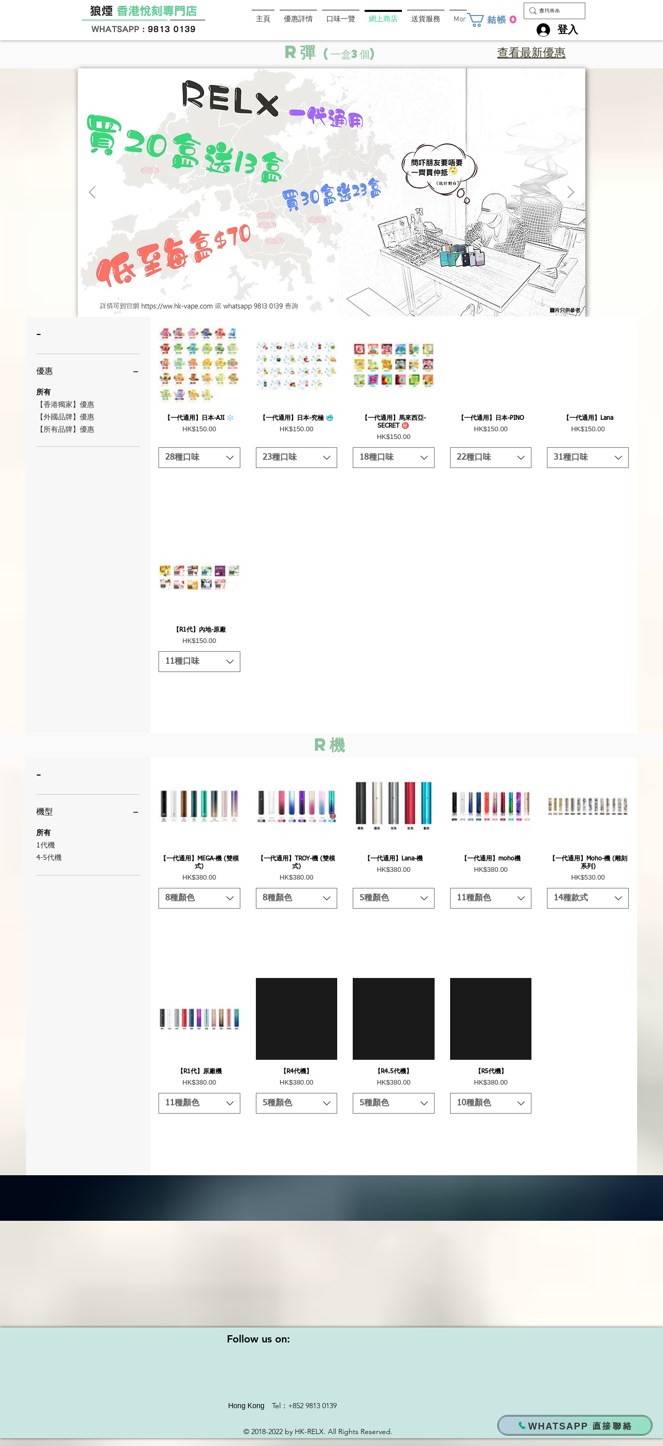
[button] (494, 20)
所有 (43, 391)
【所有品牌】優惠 (65, 428)
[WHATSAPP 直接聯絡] (575, 1425)
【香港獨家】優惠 (65, 403)
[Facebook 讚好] (229, 20)
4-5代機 (49, 856)
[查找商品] (551, 11)
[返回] (92, 192)
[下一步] (571, 192)
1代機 (45, 844)
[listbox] (199, 457)
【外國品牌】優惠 (65, 416)
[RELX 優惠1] (332, 300)
